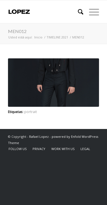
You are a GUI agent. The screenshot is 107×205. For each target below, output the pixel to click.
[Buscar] (77, 11)
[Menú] (91, 11)
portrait (30, 111)
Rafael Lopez (39, 136)
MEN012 (17, 31)
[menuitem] (77, 11)
